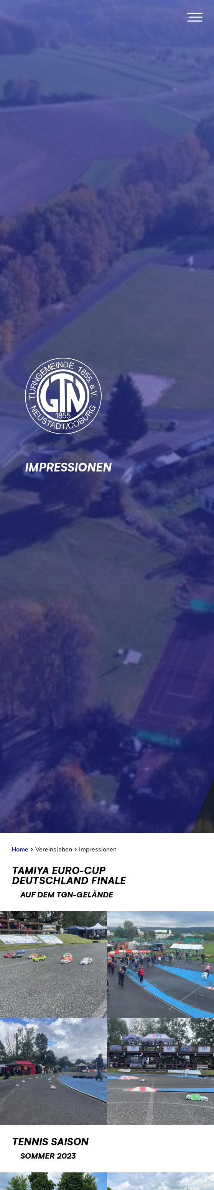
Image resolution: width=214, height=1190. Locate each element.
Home (20, 849)
